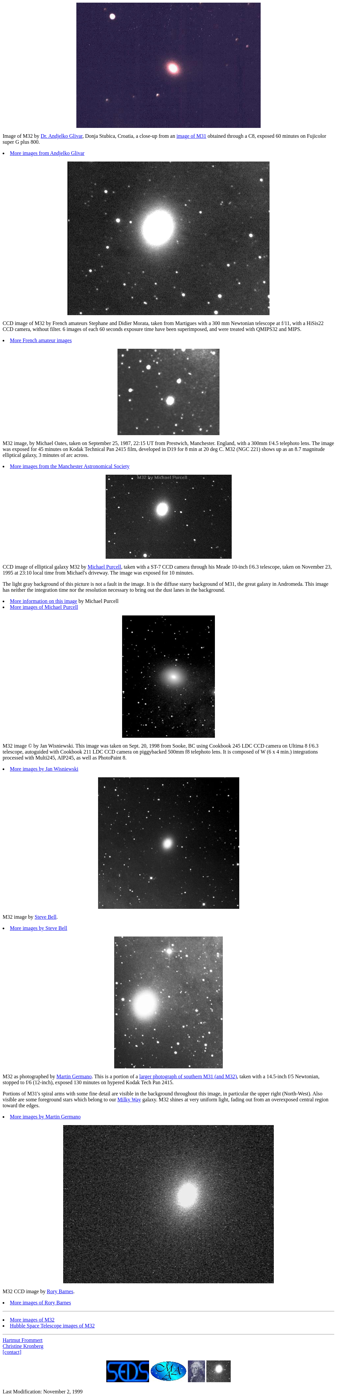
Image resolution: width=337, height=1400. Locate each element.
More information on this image (43, 601)
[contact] (12, 1352)
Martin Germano (74, 1076)
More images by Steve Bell (38, 928)
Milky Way (129, 1099)
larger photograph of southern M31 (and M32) (188, 1076)
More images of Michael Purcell (44, 607)
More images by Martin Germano (45, 1116)
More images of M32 (32, 1320)
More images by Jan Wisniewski (44, 769)
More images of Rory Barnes (40, 1302)
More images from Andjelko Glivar (47, 153)
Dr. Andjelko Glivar (62, 136)
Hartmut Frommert (22, 1340)
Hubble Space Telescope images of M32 (52, 1325)
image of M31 (191, 136)
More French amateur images (41, 340)
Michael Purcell (104, 567)
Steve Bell (45, 917)
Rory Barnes (60, 1291)
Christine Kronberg (23, 1346)
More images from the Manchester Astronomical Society (69, 466)
